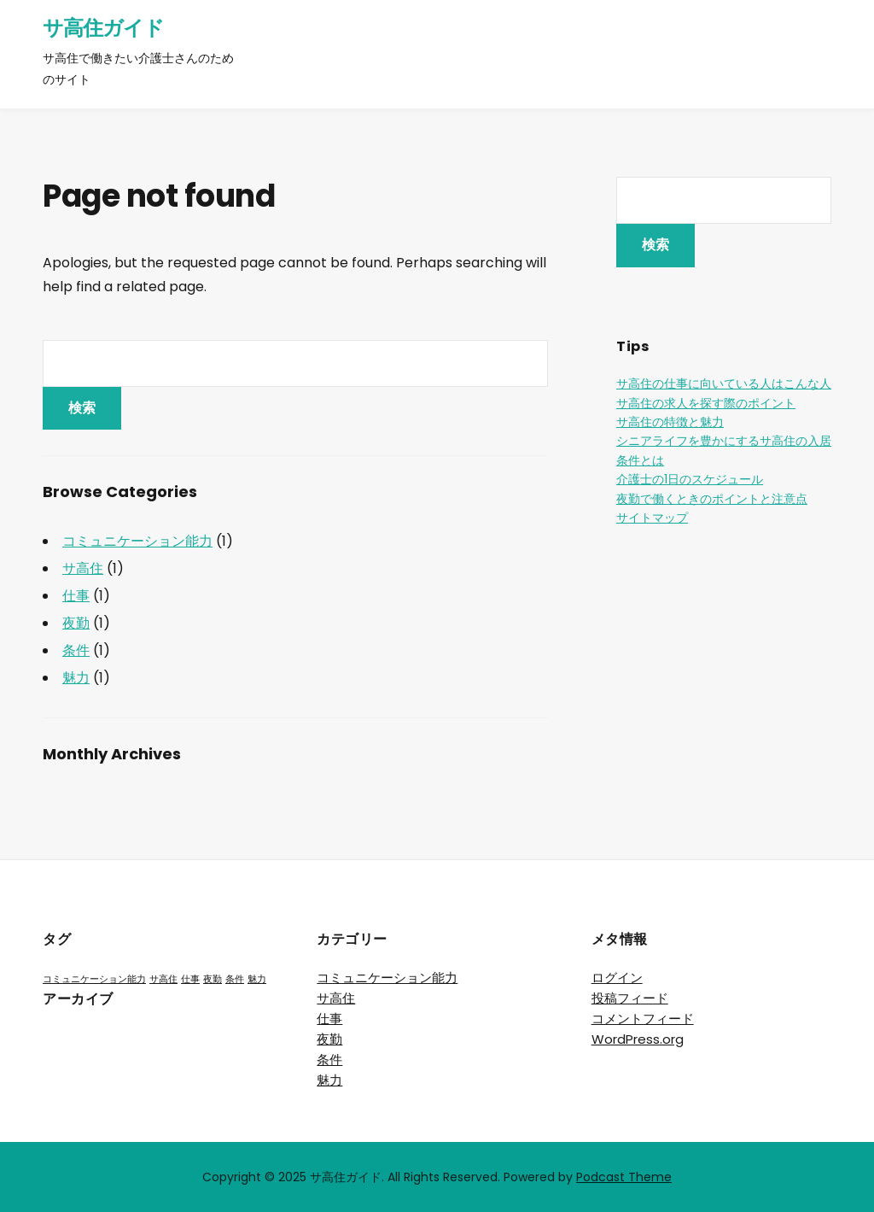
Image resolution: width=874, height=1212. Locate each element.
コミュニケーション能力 (137, 541)
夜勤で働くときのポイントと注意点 (711, 498)
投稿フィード (629, 998)
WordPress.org (637, 1039)
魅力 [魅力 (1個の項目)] (257, 979)
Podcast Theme (624, 1177)
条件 (76, 650)
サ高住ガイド (103, 28)
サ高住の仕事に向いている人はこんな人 (723, 383)
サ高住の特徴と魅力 (670, 421)
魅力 (76, 678)
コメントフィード (642, 1019)
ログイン (617, 978)
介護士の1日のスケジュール (689, 479)
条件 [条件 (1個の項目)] (234, 979)
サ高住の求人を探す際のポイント (705, 403)
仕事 (76, 596)
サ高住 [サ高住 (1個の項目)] (163, 979)
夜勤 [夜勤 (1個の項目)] (212, 979)
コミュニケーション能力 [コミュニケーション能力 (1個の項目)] (94, 979)
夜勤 (76, 623)
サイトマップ (652, 517)
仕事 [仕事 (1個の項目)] (190, 979)
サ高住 (82, 568)
